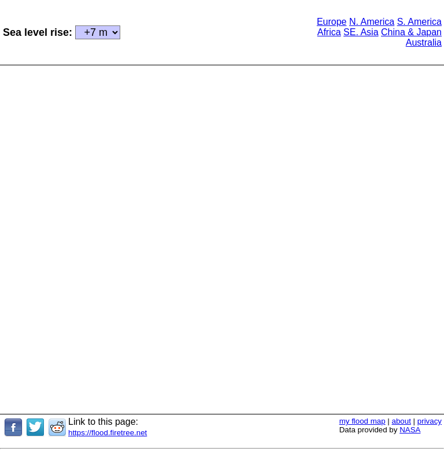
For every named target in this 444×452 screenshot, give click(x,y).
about (401, 421)
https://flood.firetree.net (107, 432)
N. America (371, 22)
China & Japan (411, 32)
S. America (419, 22)
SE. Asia (360, 32)
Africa (329, 32)
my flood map (362, 421)
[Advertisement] (217, 31)
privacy (429, 421)
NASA (409, 429)
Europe (332, 22)
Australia (424, 42)
